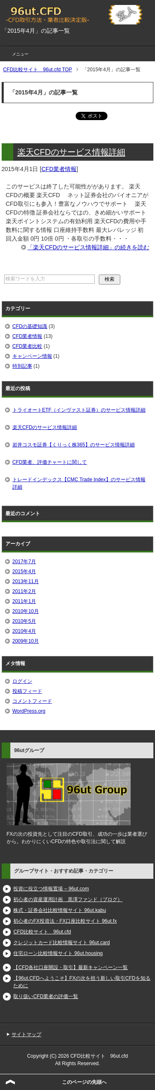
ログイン (22, 681)
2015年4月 (24, 571)
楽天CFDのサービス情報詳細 (71, 152)
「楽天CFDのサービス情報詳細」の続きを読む (88, 247)
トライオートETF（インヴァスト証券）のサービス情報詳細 (79, 410)
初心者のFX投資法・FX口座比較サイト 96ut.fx (65, 921)
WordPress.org (28, 711)
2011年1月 (24, 601)
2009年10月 (25, 641)
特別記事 (22, 366)
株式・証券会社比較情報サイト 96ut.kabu (59, 910)
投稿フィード (27, 691)
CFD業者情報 (58, 169)
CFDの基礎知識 (30, 326)
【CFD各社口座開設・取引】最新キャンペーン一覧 (70, 967)
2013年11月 (25, 581)
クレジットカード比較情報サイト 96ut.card (61, 942)
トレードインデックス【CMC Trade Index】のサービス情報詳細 (78, 483)
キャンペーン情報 (32, 356)
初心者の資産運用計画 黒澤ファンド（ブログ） (67, 899)
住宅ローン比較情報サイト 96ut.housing (58, 953)
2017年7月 (24, 561)
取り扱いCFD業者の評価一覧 (45, 996)
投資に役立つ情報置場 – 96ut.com (51, 889)
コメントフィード (32, 701)
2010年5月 (24, 621)
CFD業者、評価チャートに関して (49, 462)
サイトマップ (26, 1034)
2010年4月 (24, 631)
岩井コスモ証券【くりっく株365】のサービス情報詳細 (73, 445)
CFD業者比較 (27, 346)
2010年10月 (25, 611)
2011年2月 (24, 591)
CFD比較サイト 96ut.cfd (42, 932)
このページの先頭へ (84, 1082)
